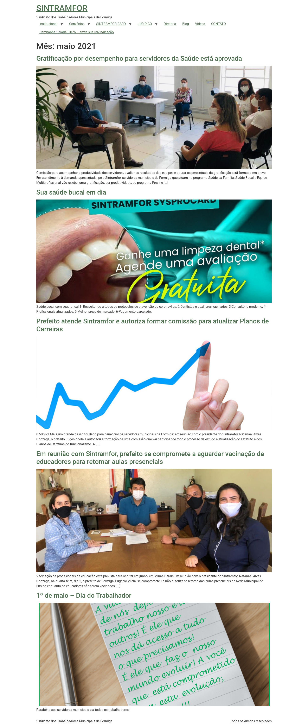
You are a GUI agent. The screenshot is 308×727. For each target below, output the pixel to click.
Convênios (76, 24)
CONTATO (218, 24)
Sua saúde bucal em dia (71, 192)
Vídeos (200, 24)
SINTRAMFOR (62, 8)
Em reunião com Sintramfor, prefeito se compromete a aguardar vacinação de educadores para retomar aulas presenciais (150, 458)
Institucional (48, 24)
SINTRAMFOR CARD (111, 24)
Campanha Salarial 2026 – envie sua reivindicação (76, 32)
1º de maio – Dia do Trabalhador (83, 595)
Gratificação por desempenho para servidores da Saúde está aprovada (139, 58)
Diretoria (170, 24)
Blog (185, 24)
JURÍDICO (145, 24)
